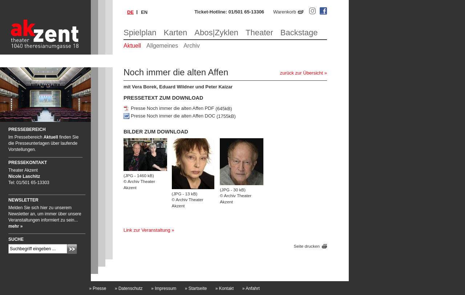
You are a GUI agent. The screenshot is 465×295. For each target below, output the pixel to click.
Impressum (163, 288)
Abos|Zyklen (216, 32)
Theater (259, 32)
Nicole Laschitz (24, 176)
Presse (97, 288)
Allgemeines (162, 46)
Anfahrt (251, 288)
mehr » (15, 226)
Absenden (72, 249)
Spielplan (140, 32)
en (144, 12)
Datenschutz (129, 288)
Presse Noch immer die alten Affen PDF (172, 108)
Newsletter (23, 200)
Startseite (196, 288)
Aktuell (132, 46)
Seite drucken (307, 246)
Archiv (191, 46)
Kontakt (224, 288)
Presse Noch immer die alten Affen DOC (173, 116)
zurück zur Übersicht (301, 73)
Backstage (299, 32)
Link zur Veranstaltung (147, 230)
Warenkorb (284, 12)
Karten (175, 32)
